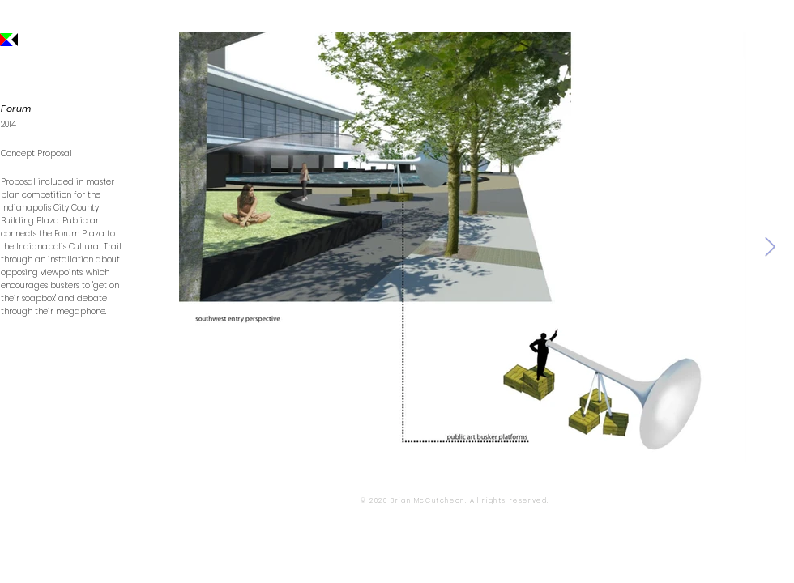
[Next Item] (770, 246)
